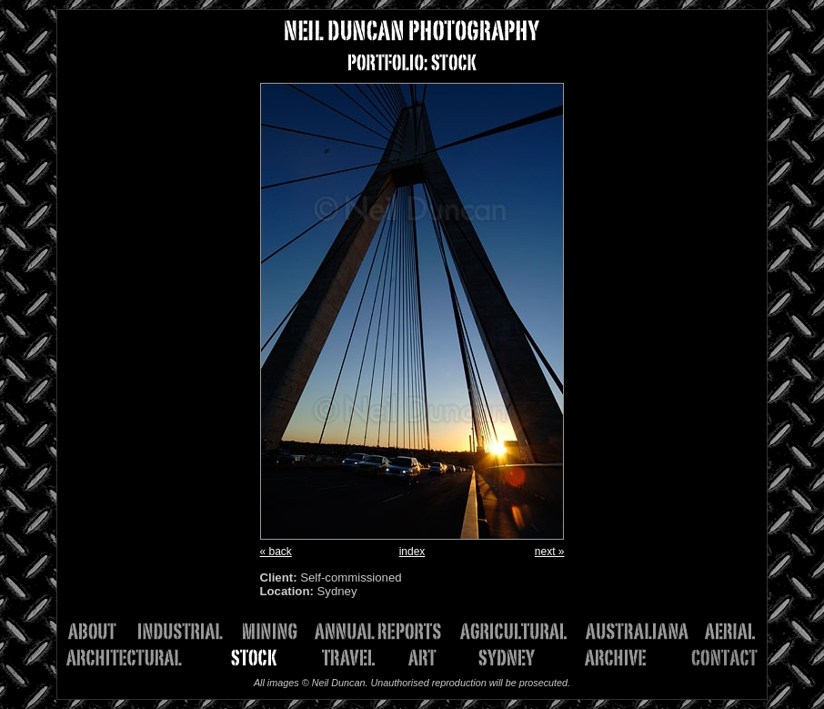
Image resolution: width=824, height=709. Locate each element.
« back (276, 551)
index (412, 551)
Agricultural (520, 631)
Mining (275, 631)
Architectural (134, 657)
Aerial (728, 631)
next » (550, 551)
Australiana (643, 631)
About (100, 631)
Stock (247, 657)
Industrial (186, 631)
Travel (350, 657)
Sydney (501, 657)
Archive (608, 657)
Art (428, 657)
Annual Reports (385, 631)
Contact (710, 657)
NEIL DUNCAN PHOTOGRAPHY (412, 30)
